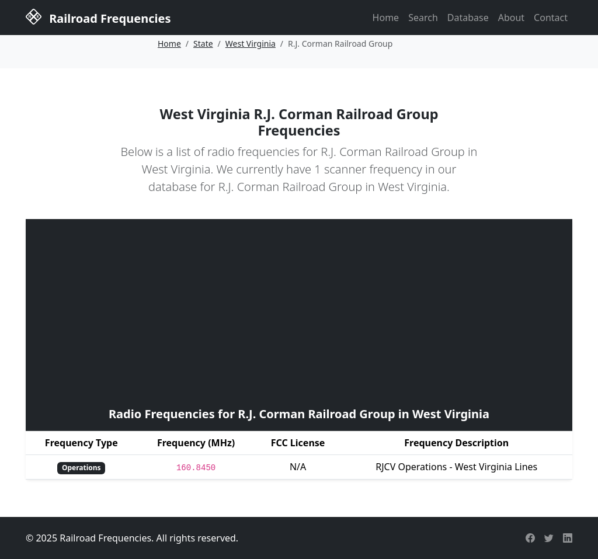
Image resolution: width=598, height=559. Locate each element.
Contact (551, 17)
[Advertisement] (299, 311)
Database (468, 17)
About (511, 17)
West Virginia (250, 43)
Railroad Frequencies (98, 16)
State (203, 43)
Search (423, 17)
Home (386, 17)
